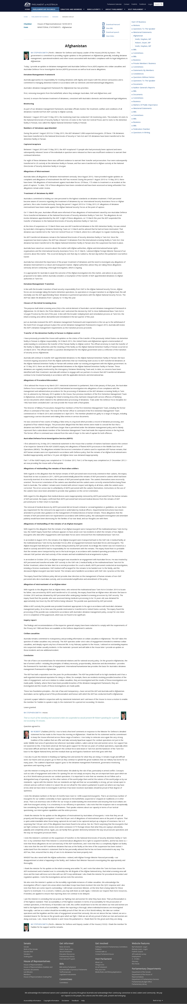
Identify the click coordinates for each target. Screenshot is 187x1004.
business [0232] (137, 122)
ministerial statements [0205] (142, 108)
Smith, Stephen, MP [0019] (143, 39)
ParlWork (142, 4)
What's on (98, 962)
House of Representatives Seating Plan (38, 977)
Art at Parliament (101, 967)
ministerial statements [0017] (142, 32)
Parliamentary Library (67, 956)
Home (27, 9)
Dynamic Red (28, 952)
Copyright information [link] (51, 1001)
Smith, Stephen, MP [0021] (143, 46)
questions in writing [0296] (141, 132)
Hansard (55, 17)
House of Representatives (33, 965)
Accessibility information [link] (32, 1001)
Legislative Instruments (68, 974)
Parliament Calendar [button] (114, 4)
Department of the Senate (141, 972)
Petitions (98, 949)
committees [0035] (138, 53)
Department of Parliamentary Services (145, 979)
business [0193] (137, 101)
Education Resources (67, 954)
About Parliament (114, 9)
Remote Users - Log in (140, 949)
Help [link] (83, 1001)
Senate (26, 947)
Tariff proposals (65, 972)
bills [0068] (134, 56)
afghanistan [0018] (138, 36)
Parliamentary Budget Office (142, 982)
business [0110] (137, 60)
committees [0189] (138, 98)
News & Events (93, 9)
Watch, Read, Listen (66, 949)
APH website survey (139, 954)
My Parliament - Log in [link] (139, 947)
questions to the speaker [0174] (144, 81)
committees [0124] (138, 67)
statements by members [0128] (143, 70)
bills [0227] (134, 119)
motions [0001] (136, 25)
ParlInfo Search (137, 952)
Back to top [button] (158, 1000)
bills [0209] (134, 112)
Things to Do (99, 965)
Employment (136, 956)
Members (27, 974)
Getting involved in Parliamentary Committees (111, 947)
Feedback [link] (75, 1001)
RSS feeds (135, 964)
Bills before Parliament (68, 967)
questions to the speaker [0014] (144, 29)
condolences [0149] (138, 74)
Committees (64, 983)
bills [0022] (134, 49)
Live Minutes (28, 972)
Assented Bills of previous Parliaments (73, 969)
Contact (126, 4)
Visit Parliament (135, 9)
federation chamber (141, 129)
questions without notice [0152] (143, 77)
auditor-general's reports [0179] (144, 87)
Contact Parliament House (104, 954)
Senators (27, 954)
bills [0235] (134, 125)
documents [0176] (138, 84)
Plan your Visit (100, 969)
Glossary (135, 961)
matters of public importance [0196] (145, 105)
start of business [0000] (139, 22)
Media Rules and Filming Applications (108, 972)
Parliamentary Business (44, 9)
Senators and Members (71, 9)
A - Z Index (135, 959)
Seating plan (28, 956)
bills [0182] (134, 91)
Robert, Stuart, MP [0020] (143, 42)
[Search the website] (158, 4)
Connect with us (101, 952)
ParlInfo (134, 4)
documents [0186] (138, 94)
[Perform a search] (161, 4)
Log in (150, 4)
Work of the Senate (31, 949)
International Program (67, 959)
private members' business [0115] (144, 63)
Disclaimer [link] (65, 1001)
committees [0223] (138, 115)
